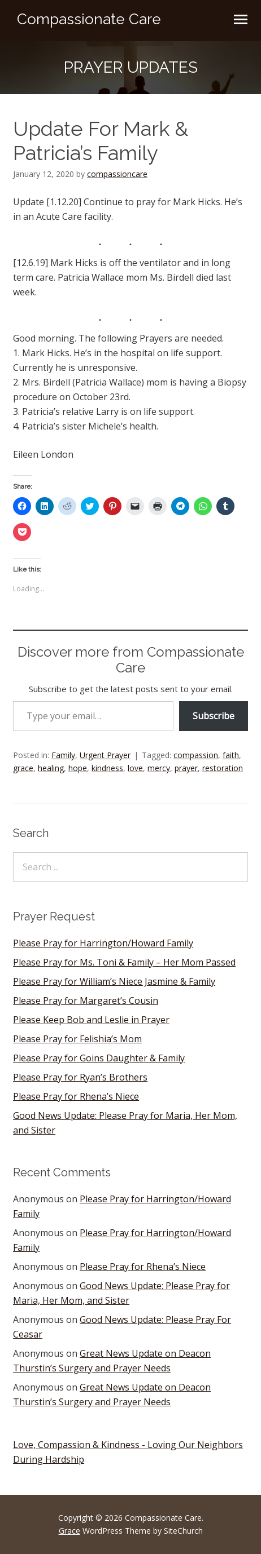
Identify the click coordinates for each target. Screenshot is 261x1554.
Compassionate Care (89, 19)
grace (23, 768)
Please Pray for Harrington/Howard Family (103, 943)
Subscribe (213, 716)
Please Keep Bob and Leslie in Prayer (91, 1019)
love (135, 768)
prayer (186, 768)
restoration (222, 768)
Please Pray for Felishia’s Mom (77, 1039)
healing (51, 768)
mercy (158, 768)
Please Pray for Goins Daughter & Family (99, 1058)
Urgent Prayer (105, 755)
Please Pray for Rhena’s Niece (76, 1096)
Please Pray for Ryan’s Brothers (80, 1077)
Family (63, 755)
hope (77, 768)
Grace (69, 1530)
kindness (107, 768)
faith (231, 755)
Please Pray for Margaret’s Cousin (85, 1000)
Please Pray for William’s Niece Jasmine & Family (114, 981)
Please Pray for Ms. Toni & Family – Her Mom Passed (124, 962)
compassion (195, 755)
